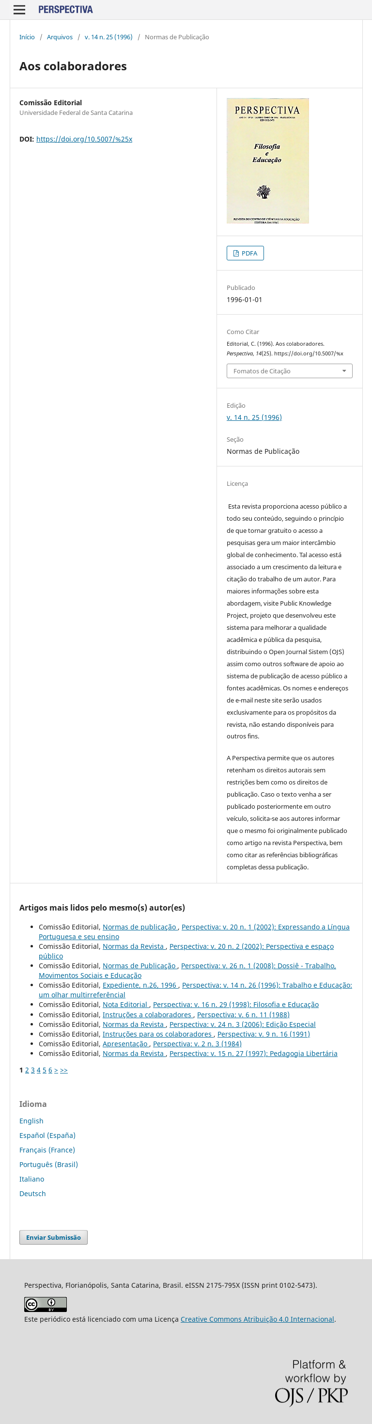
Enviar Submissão (53, 1237)
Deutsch (32, 1193)
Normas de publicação (140, 926)
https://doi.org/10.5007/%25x (84, 139)
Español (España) (47, 1135)
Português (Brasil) (48, 1164)
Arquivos (60, 36)
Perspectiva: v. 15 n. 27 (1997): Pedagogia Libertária (254, 1053)
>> (64, 1069)
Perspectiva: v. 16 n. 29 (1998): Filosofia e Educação (236, 1004)
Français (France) (47, 1149)
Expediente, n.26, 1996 (140, 985)
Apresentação (126, 1043)
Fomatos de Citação (262, 371)
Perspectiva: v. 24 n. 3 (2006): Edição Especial (243, 1024)
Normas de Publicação (140, 965)
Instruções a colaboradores (148, 1014)
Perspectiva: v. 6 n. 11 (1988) (243, 1014)
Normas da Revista (134, 946)
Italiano (31, 1179)
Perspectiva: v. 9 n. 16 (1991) (263, 1034)
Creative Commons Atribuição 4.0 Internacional (257, 1319)
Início (27, 36)
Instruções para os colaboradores (158, 1034)
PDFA (248, 253)
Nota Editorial (126, 1004)
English (31, 1120)
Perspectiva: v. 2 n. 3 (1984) (197, 1043)
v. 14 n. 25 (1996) (109, 36)
